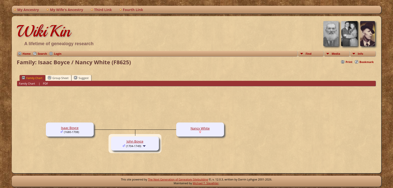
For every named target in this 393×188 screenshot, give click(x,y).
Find (309, 53)
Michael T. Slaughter (206, 183)
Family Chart (32, 78)
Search (42, 53)
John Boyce (135, 141)
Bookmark (366, 62)
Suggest (81, 78)
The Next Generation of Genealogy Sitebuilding (178, 179)
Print (349, 62)
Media (336, 53)
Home (27, 53)
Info (360, 53)
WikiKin (43, 31)
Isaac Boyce (69, 128)
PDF (45, 83)
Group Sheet (58, 78)
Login (57, 53)
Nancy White (200, 128)
